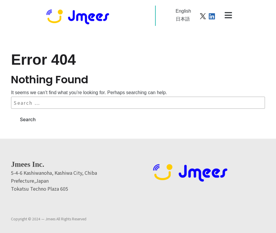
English (183, 11)
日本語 (183, 18)
